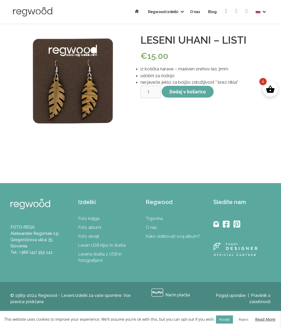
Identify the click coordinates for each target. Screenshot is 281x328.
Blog (212, 12)
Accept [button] (224, 319)
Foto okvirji (88, 236)
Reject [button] (243, 319)
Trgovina (154, 218)
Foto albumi (89, 227)
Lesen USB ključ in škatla (102, 245)
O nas (195, 12)
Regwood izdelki (163, 12)
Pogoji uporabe (231, 295)
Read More (265, 319)
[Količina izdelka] (150, 92)
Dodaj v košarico (187, 92)
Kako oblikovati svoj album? (173, 236)
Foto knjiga (88, 218)
